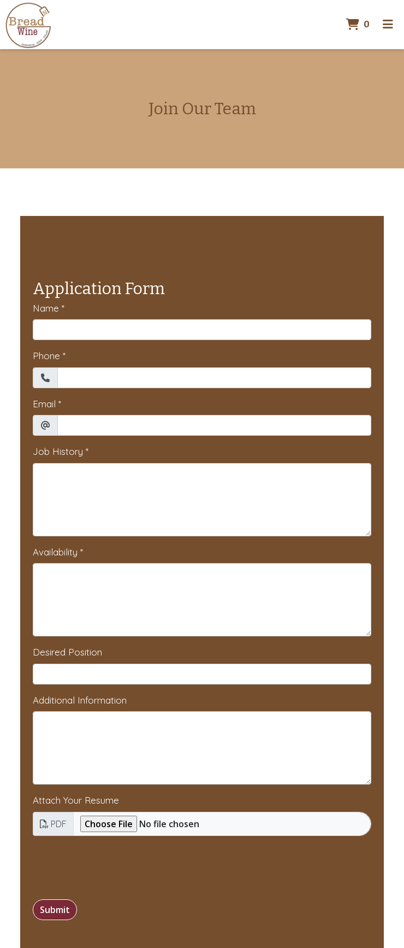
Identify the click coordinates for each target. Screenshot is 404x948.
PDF (53, 823)
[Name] (202, 329)
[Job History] (202, 499)
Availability (55, 552)
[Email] (214, 425)
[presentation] (116, 866)
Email (44, 403)
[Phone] (214, 377)
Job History (58, 451)
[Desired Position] (202, 674)
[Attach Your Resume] (222, 824)
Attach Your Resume (76, 800)
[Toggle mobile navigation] (388, 24)
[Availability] (202, 599)
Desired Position (67, 652)
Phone (46, 355)
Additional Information (80, 700)
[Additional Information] (202, 748)
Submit (55, 910)
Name (46, 308)
